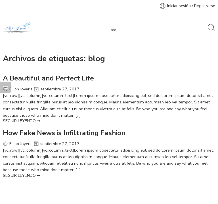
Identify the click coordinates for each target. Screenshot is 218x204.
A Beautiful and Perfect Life (48, 78)
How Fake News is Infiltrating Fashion (64, 132)
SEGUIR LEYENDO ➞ (22, 121)
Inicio (113, 30)
